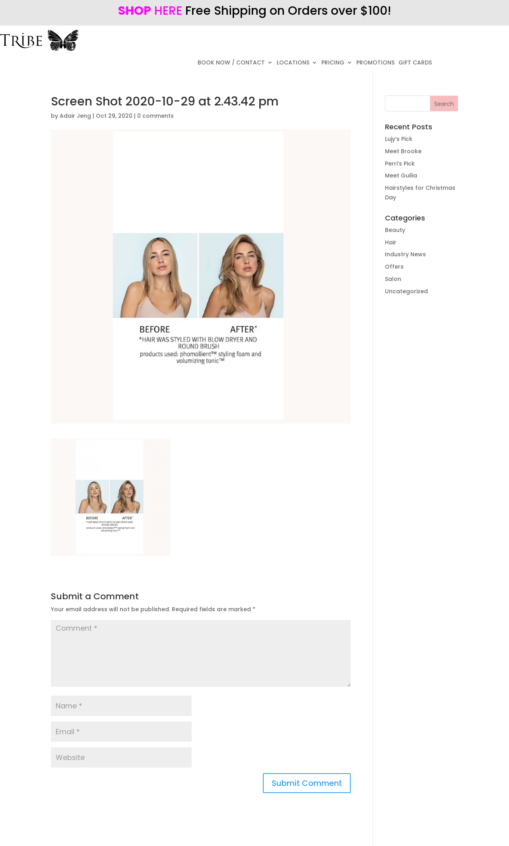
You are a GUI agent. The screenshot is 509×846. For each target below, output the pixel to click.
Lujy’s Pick (398, 139)
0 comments (155, 116)
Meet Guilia (401, 175)
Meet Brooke (403, 151)
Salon (393, 279)
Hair (390, 242)
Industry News (405, 254)
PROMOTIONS (375, 63)
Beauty (395, 230)
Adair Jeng (75, 116)
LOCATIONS (293, 63)
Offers (394, 267)
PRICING (332, 63)
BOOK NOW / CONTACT (231, 63)
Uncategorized (406, 291)
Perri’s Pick (400, 164)
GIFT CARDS (415, 63)
